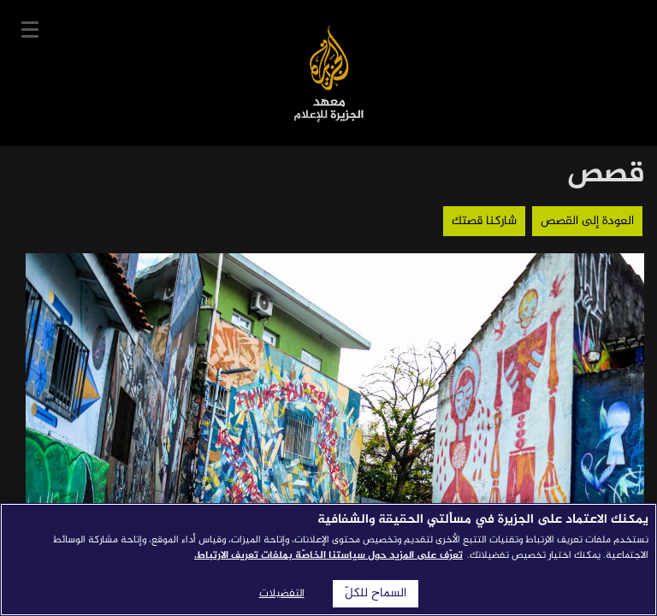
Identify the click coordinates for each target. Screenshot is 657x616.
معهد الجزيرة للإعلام (329, 73)
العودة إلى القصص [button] (587, 221)
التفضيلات (282, 593)
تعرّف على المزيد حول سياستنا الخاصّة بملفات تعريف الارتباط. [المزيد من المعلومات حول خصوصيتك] (328, 555)
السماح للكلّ (375, 593)
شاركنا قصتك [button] (484, 221)
